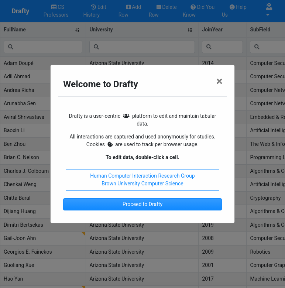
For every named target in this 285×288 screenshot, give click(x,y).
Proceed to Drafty (142, 204)
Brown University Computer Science (142, 183)
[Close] (219, 81)
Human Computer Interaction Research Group (142, 176)
